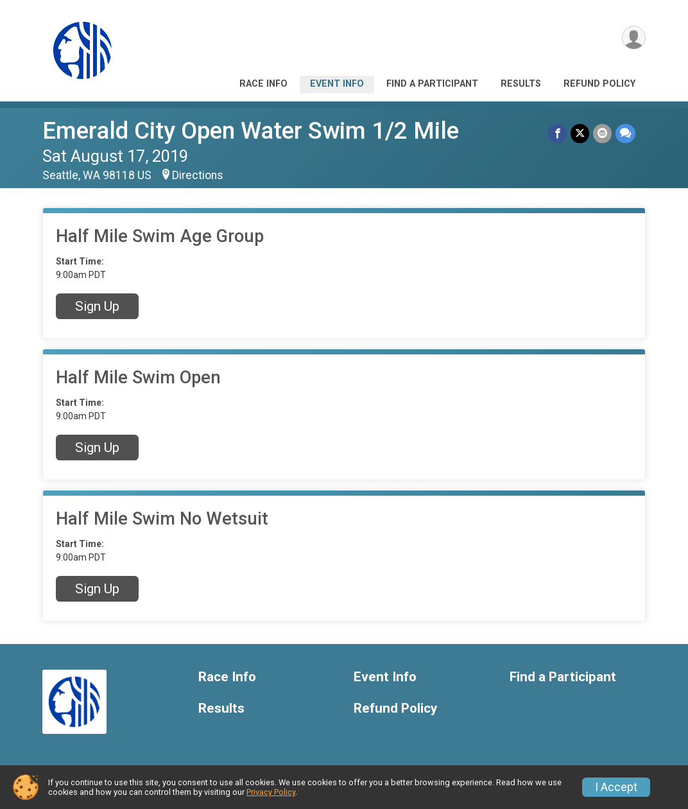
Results (521, 83)
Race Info (263, 83)
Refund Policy (599, 83)
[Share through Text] (625, 133)
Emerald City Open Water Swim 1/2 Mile (250, 130)
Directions (197, 175)
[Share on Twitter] (580, 133)
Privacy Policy (270, 792)
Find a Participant (432, 83)
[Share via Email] (602, 133)
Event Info (337, 83)
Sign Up (97, 306)
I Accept (616, 787)
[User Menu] (634, 37)
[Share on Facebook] (557, 133)
